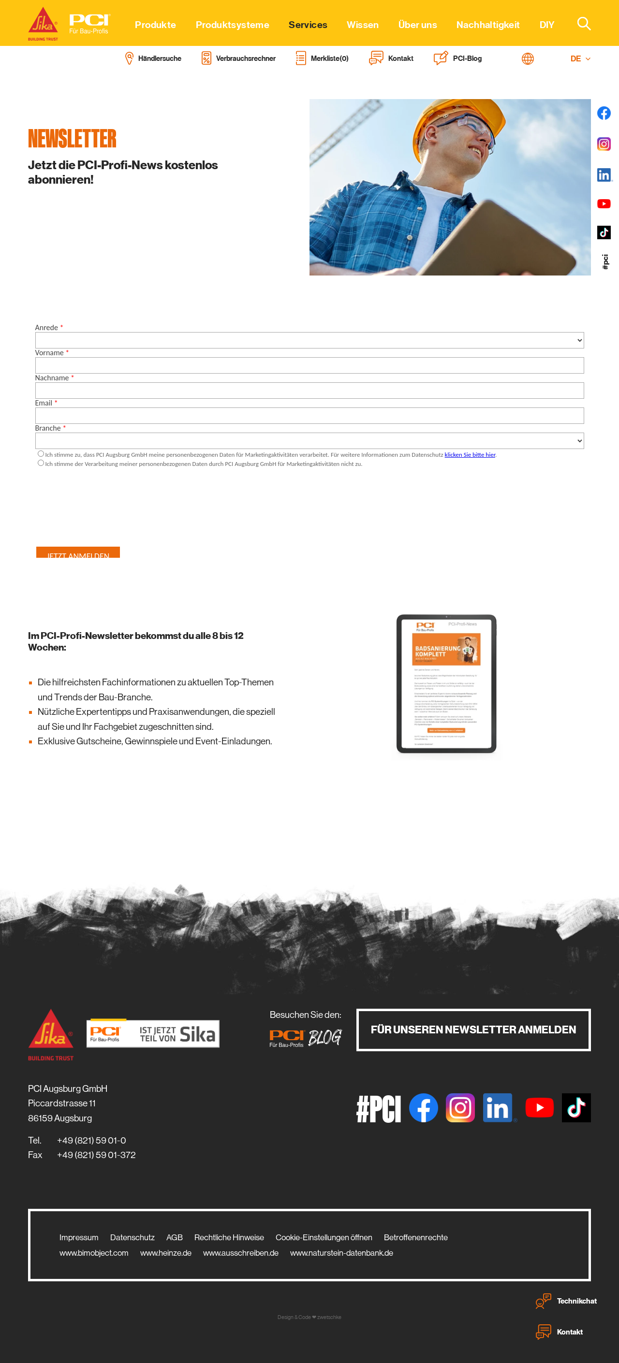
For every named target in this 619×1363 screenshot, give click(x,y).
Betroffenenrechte (416, 1237)
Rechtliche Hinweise (229, 1237)
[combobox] (578, 23)
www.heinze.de (166, 1253)
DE (581, 59)
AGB (174, 1237)
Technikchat (566, 1301)
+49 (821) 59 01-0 (91, 1140)
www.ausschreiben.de (241, 1253)
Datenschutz (132, 1237)
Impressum (79, 1237)
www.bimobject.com (94, 1253)
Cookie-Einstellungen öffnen (324, 1237)
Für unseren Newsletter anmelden (473, 1029)
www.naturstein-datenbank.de (341, 1253)
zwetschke (329, 1317)
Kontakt (559, 1332)
